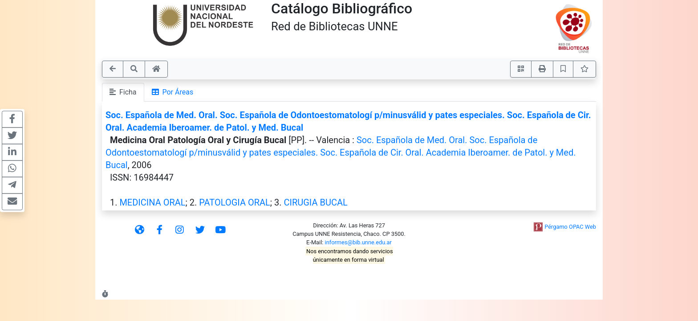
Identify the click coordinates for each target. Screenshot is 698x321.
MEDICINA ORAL (152, 202)
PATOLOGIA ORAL (234, 202)
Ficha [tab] (123, 92)
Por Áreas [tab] (173, 92)
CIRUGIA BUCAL (315, 202)
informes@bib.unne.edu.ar (358, 242)
